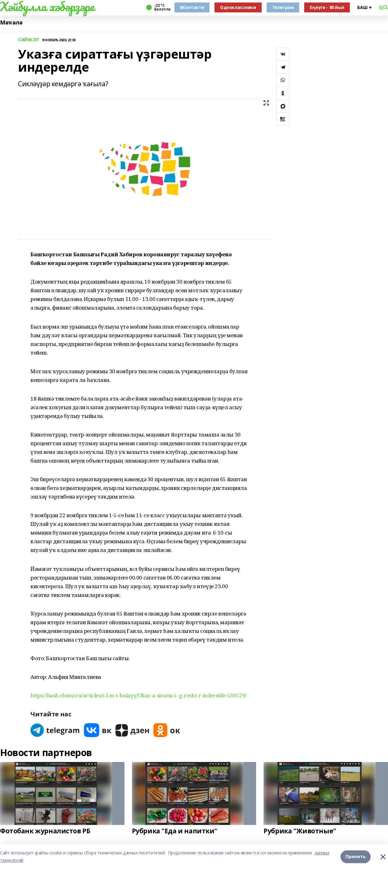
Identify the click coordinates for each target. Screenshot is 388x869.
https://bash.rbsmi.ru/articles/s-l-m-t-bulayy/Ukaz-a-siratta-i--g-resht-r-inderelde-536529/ (138, 695)
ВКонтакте (192, 7)
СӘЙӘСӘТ (28, 40)
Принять (355, 856)
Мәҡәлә (11, 22)
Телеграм (283, 7)
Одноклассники (238, 7)
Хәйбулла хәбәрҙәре (47, 6)
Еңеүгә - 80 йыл (327, 7)
